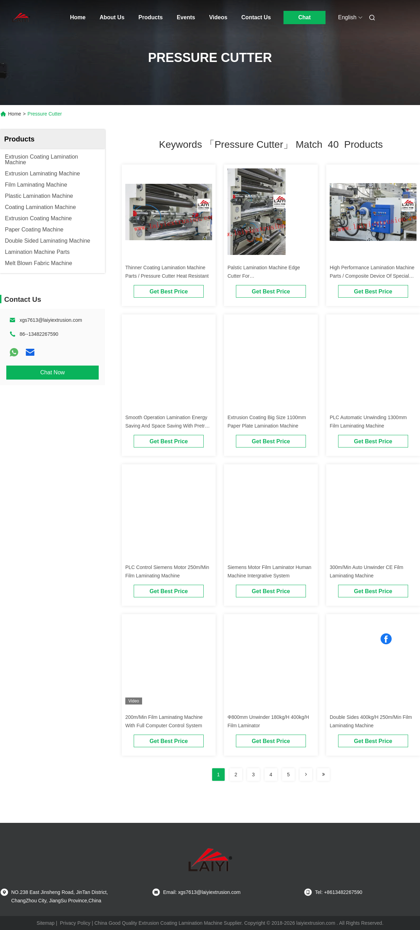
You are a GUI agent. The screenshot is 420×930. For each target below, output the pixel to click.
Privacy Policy (75, 923)
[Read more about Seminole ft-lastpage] (323, 774)
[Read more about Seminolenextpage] (306, 774)
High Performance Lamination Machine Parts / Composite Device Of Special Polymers (372, 276)
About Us (111, 17)
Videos (218, 17)
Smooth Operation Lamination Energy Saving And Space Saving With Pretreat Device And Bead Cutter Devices (168, 426)
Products (151, 17)
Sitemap (45, 923)
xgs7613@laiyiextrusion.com (51, 320)
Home (77, 17)
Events (186, 17)
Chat (304, 17)
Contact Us (256, 17)
